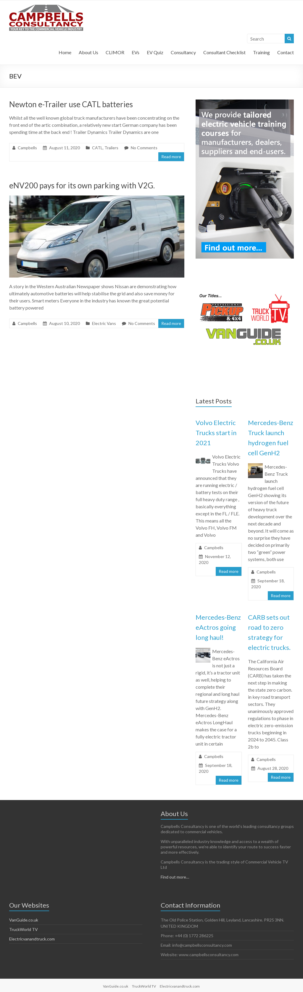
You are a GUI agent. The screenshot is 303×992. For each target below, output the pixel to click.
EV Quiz (155, 52)
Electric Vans (104, 323)
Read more (171, 156)
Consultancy (183, 52)
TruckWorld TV (23, 929)
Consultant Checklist (224, 52)
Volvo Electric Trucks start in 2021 (216, 433)
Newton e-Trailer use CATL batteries (71, 104)
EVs (135, 52)
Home (65, 52)
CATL (97, 147)
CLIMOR (115, 52)
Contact (285, 52)
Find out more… (175, 876)
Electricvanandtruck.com (32, 938)
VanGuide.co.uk (23, 919)
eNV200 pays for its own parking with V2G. (82, 185)
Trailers (111, 147)
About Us (88, 52)
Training (261, 52)
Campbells (27, 147)
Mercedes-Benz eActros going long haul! (218, 627)
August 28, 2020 (272, 768)
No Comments (144, 147)
